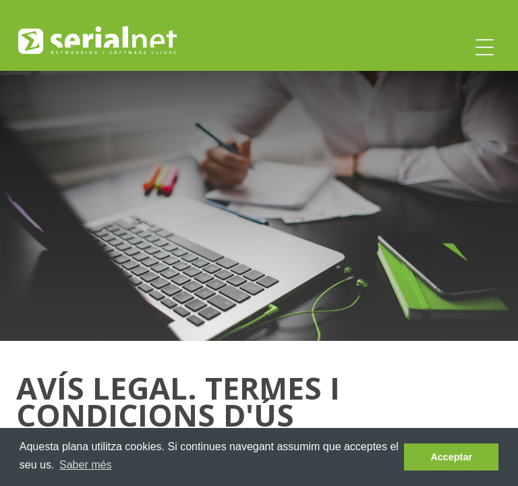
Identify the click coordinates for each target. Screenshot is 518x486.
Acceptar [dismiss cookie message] (451, 457)
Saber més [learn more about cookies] (85, 464)
